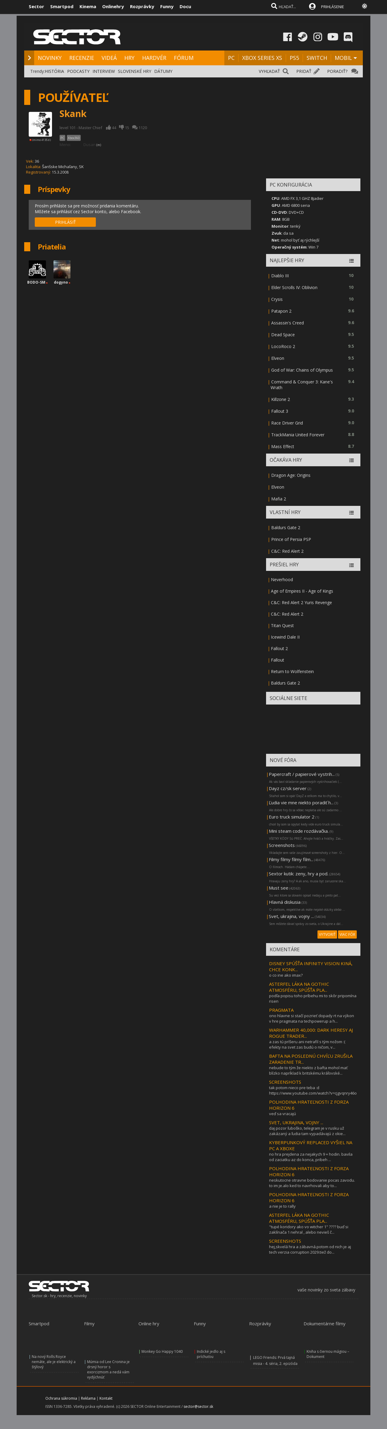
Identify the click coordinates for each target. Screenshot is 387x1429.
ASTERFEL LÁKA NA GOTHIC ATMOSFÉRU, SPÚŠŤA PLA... (299, 987)
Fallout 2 (279, 648)
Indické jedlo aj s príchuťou (211, 1354)
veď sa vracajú (282, 1113)
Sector (36, 6)
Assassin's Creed (287, 323)
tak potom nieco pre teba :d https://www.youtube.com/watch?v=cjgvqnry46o (313, 1090)
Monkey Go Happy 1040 (162, 1351)
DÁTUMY (163, 71)
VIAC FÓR (347, 934)
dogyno (61, 282)
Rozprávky (142, 6)
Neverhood (282, 579)
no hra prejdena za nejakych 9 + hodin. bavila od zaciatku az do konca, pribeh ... (311, 1156)
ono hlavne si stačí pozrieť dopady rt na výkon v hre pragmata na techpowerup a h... (311, 1018)
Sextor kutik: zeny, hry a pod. (298, 874)
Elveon (277, 358)
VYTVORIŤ (327, 934)
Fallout (277, 660)
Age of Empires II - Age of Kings (302, 591)
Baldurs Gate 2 (285, 527)
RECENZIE (81, 57)
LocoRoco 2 (283, 346)
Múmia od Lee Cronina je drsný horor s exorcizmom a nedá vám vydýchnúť (108, 1369)
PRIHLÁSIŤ (65, 222)
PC (231, 57)
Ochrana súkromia (61, 1398)
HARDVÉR (154, 57)
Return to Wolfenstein (292, 671)
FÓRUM (184, 57)
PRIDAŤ (303, 71)
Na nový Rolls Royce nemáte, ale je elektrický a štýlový (54, 1361)
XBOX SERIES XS (262, 57)
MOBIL (343, 57)
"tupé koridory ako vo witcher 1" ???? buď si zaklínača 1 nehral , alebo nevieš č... (308, 1229)
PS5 (294, 57)
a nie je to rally (282, 1206)
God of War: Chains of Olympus (302, 370)
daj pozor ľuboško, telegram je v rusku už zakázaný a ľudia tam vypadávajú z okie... (307, 1130)
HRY (129, 57)
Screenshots (282, 845)
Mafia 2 (278, 499)
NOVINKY (50, 57)
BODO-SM (36, 282)
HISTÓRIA (54, 71)
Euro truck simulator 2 (291, 817)
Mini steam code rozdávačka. (299, 831)
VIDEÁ (109, 57)
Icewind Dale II (285, 637)
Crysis (277, 299)
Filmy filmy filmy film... (291, 859)
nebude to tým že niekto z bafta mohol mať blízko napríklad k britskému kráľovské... (308, 1070)
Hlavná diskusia (285, 902)
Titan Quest (282, 625)
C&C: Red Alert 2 (287, 551)
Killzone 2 (280, 399)
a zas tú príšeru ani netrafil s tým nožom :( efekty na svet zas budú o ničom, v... (307, 1044)
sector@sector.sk (198, 1406)
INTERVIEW (104, 71)
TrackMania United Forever (297, 435)
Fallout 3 (279, 411)
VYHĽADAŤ (269, 71)
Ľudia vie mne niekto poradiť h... (301, 802)
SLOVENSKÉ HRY (134, 71)
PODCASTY (78, 71)
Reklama (88, 1398)
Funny (167, 6)
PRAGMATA (281, 1010)
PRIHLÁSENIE (332, 6)
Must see (278, 888)
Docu (185, 6)
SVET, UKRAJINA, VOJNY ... (296, 1122)
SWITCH (317, 57)
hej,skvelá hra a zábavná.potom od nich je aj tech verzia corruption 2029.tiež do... (310, 1249)
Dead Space (283, 334)
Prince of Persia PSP (291, 539)
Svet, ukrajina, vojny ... (291, 916)
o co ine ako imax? (286, 975)
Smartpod (61, 6)
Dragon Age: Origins (291, 475)
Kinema (88, 6)
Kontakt (105, 1398)
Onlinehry (113, 6)
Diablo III (280, 275)
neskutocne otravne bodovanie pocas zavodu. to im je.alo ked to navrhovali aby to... (312, 1182)
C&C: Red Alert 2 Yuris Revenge (301, 602)
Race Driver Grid (287, 423)
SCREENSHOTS (285, 1082)
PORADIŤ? (337, 71)
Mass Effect (282, 446)
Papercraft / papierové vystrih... (302, 774)
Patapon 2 (281, 311)
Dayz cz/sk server (288, 788)
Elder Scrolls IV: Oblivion (294, 287)
